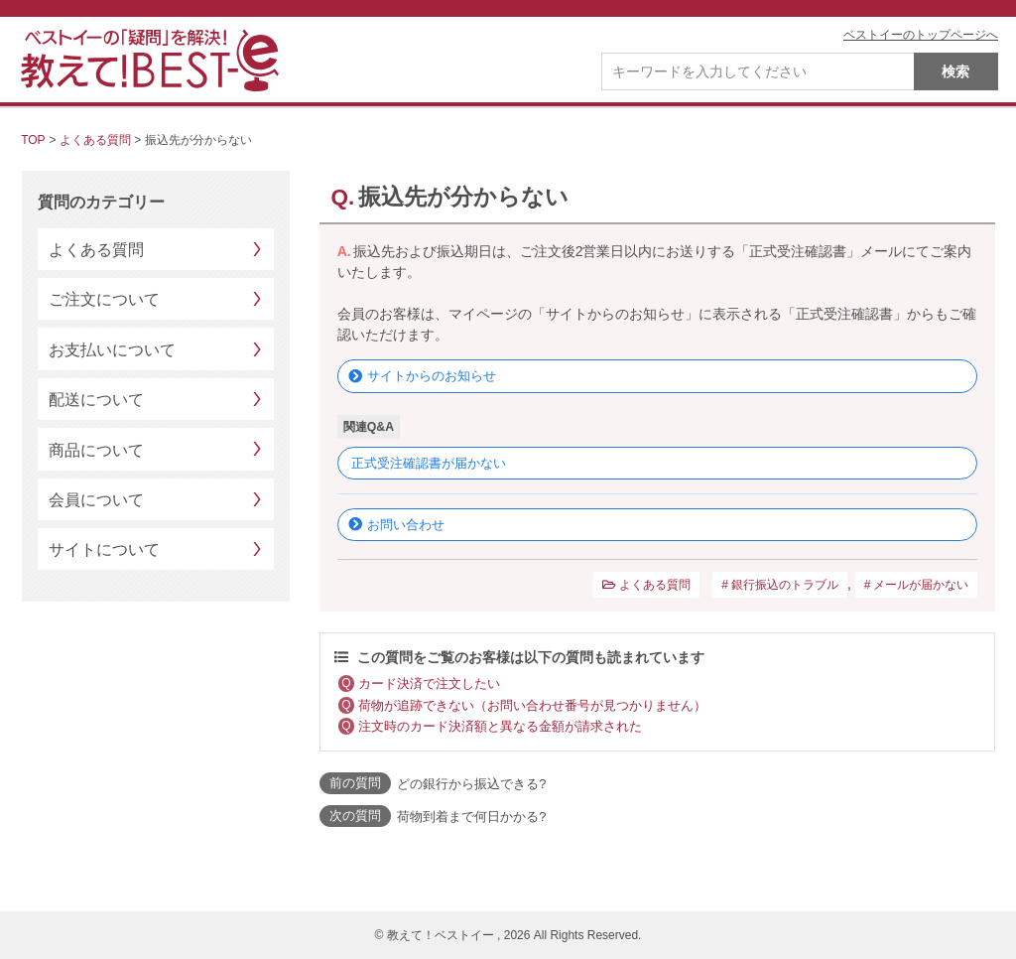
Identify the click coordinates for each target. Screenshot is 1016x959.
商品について (96, 450)
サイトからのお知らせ (431, 375)
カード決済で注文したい (429, 683)
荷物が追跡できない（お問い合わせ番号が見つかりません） (532, 705)
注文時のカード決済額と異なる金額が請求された (500, 726)
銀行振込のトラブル (784, 585)
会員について (96, 499)
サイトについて (104, 549)
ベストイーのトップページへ (920, 35)
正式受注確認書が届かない (428, 463)
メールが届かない (920, 585)
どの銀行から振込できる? (471, 783)
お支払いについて (112, 350)
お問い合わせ (405, 524)
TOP (33, 140)
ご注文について (104, 299)
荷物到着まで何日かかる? (471, 816)
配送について (96, 399)
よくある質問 (95, 140)
